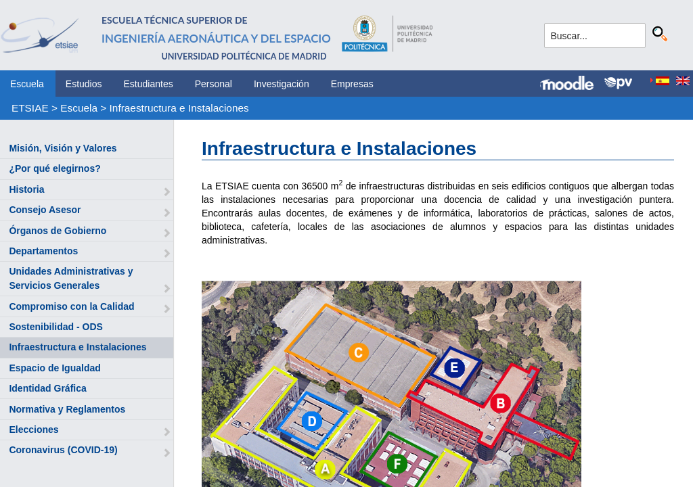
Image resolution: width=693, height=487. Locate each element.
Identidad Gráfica (47, 388)
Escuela (27, 83)
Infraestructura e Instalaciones (179, 108)
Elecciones (33, 429)
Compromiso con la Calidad (71, 306)
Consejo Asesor (45, 209)
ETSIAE (30, 108)
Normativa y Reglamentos (67, 409)
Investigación (281, 83)
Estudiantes (148, 83)
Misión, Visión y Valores (62, 148)
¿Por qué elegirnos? (54, 168)
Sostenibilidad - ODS (55, 326)
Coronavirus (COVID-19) (63, 449)
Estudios (84, 83)
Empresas (352, 83)
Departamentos (43, 251)
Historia (26, 189)
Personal (213, 83)
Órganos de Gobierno (57, 230)
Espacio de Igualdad (54, 368)
